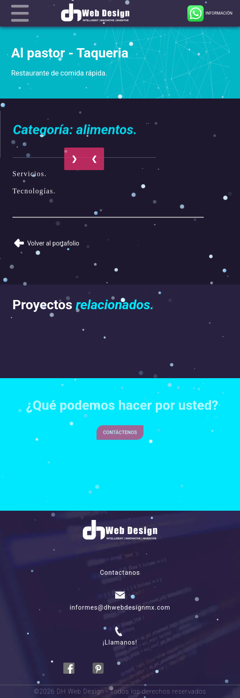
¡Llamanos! (120, 642)
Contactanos (120, 572)
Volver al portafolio (46, 240)
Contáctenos (120, 426)
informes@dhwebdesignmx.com (120, 607)
